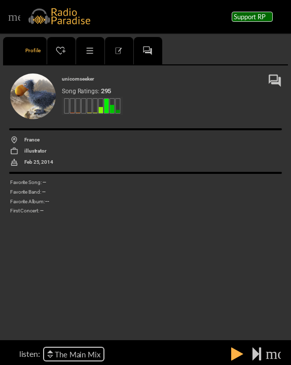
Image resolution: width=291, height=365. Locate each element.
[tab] (25, 50)
